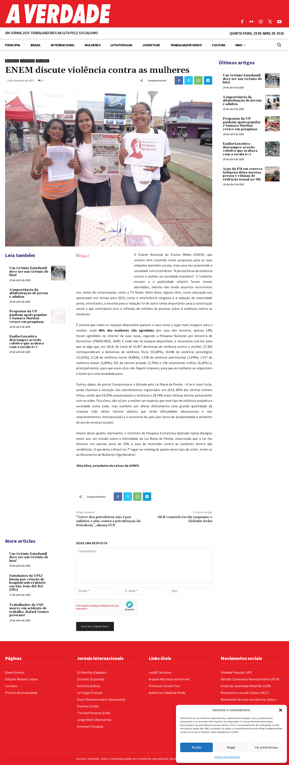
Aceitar (196, 747)
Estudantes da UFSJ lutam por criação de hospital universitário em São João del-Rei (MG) (27, 583)
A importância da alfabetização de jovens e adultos (28, 293)
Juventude (27, 60)
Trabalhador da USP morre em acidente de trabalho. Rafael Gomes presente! (29, 610)
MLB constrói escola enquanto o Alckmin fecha (185, 519)
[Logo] (108, 13)
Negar (231, 747)
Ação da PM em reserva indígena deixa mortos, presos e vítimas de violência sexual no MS (242, 174)
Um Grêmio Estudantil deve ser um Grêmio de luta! (28, 271)
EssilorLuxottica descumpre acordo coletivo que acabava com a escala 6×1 (26, 341)
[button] (280, 710)
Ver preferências (266, 747)
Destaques (12, 60)
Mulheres (42, 60)
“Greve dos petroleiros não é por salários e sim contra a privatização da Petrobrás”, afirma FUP (108, 521)
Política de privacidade (227, 757)
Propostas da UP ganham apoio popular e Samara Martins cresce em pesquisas (28, 316)
